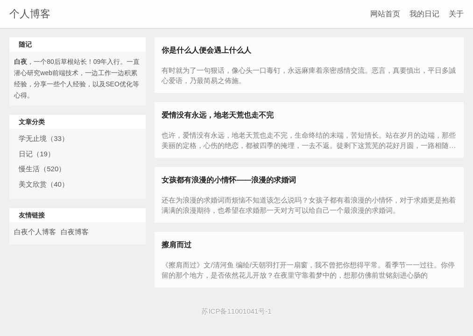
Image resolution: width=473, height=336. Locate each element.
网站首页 (385, 14)
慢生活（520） (42, 169)
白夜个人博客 (35, 232)
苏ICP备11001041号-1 (236, 311)
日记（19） (37, 154)
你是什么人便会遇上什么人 (206, 50)
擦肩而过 (176, 245)
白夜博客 (75, 232)
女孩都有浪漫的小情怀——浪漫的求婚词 (229, 180)
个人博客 (29, 14)
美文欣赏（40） (44, 184)
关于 (456, 14)
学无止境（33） (44, 138)
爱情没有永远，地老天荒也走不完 (218, 115)
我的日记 (424, 14)
